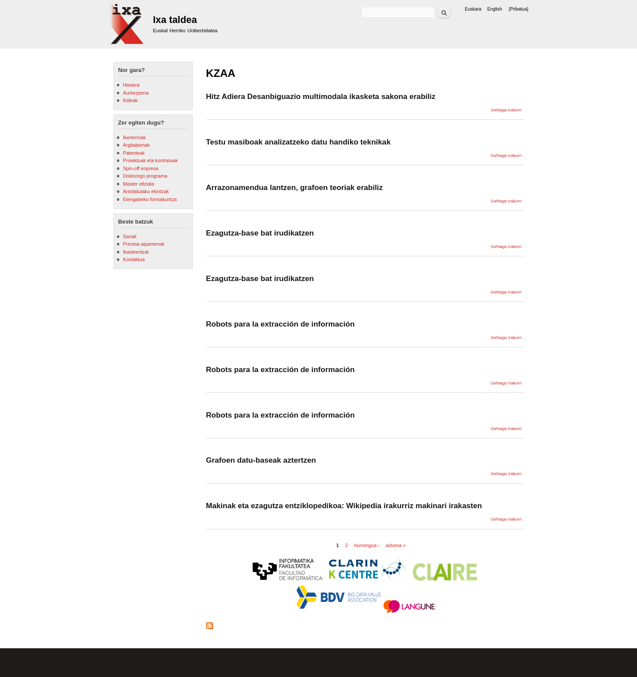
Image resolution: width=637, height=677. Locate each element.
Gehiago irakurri (506, 109)
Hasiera (131, 84)
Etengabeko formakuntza (150, 199)
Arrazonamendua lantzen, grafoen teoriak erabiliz (294, 187)
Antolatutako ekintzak (146, 191)
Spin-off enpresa (140, 168)
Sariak (129, 236)
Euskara (473, 9)
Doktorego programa (145, 176)
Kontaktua (133, 259)
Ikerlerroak (134, 137)
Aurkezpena (135, 92)
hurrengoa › (367, 545)
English (494, 9)
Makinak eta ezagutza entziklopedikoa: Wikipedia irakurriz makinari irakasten (344, 505)
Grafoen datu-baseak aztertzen (261, 460)
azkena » (396, 545)
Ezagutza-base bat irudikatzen (260, 232)
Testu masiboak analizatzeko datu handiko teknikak (298, 141)
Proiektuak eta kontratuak (150, 160)
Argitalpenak (136, 145)
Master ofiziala (138, 183)
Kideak (130, 100)
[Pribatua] (518, 9)
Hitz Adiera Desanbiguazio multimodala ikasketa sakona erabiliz (321, 96)
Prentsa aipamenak (143, 244)
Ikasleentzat (135, 252)
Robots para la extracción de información (280, 323)
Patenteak (133, 153)
